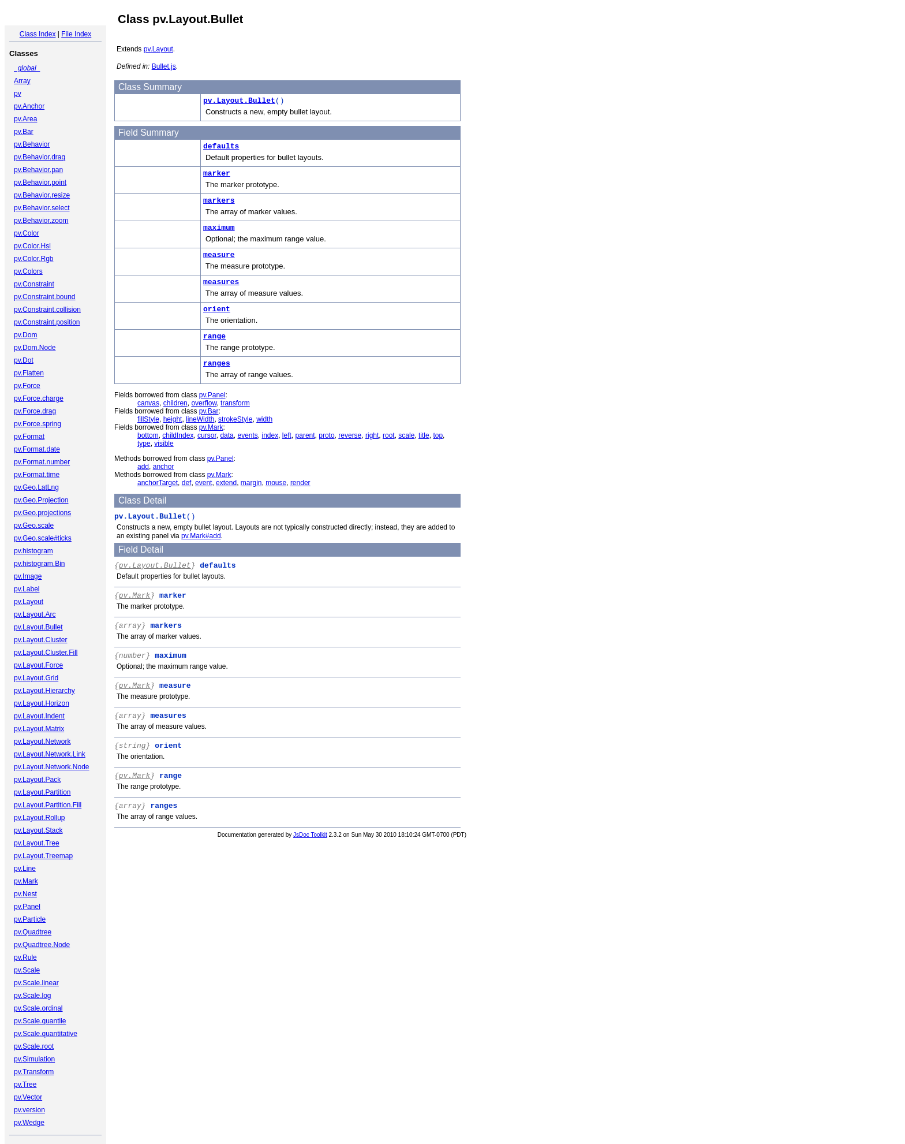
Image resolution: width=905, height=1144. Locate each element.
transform (235, 403)
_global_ (27, 68)
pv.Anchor (29, 106)
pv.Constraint (34, 284)
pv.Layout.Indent (39, 716)
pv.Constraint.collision (47, 309)
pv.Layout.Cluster (41, 640)
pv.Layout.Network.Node (51, 767)
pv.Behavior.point (40, 182)
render (300, 483)
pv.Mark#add (200, 536)
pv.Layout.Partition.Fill (47, 805)
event (203, 483)
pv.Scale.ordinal (38, 1008)
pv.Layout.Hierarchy (44, 691)
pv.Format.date (37, 449)
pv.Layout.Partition (42, 792)
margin (251, 483)
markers (219, 200)
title (423, 435)
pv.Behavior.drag (39, 157)
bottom (148, 435)
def (187, 483)
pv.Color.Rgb (33, 259)
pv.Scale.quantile (40, 1021)
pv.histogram (33, 551)
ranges (216, 363)
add (143, 467)
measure (219, 255)
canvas (148, 403)
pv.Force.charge (38, 398)
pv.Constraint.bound (45, 297)
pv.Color (26, 233)
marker (216, 173)
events (247, 435)
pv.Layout (28, 602)
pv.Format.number (42, 462)
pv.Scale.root (34, 1046)
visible (163, 443)
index (270, 435)
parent (305, 435)
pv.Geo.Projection (41, 500)
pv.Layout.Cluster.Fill (46, 653)
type (144, 443)
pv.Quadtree (32, 932)
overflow (203, 403)
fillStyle (148, 419)
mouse (275, 483)
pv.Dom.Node (34, 348)
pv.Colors (28, 271)
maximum (219, 227)
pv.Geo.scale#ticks (43, 538)
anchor (163, 467)
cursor (206, 435)
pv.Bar (23, 132)
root (389, 435)
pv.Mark (26, 881)
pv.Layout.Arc (34, 614)
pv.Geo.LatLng (36, 487)
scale (406, 435)
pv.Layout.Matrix (39, 729)
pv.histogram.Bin (39, 564)
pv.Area (25, 119)
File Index (76, 34)
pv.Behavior (32, 144)
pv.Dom (25, 335)
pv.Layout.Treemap (43, 856)
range (214, 336)
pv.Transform (34, 1072)
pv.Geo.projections (42, 513)
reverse (349, 435)
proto (326, 435)
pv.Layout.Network (42, 741)
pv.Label (26, 589)
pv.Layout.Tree (36, 843)
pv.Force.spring (37, 424)
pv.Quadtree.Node (42, 945)
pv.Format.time (36, 475)
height (172, 419)
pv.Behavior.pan (38, 170)
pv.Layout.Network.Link (49, 754)
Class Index (38, 34)
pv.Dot (23, 360)
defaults (221, 146)
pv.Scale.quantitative (45, 1034)
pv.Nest (25, 894)
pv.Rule (25, 957)
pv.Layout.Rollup (39, 818)
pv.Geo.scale (34, 525)
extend (226, 483)
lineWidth (200, 419)
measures (221, 282)
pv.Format (29, 437)
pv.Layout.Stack (38, 830)
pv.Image (28, 576)
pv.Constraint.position (47, 322)
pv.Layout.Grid (36, 678)
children (175, 403)
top (438, 435)
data (226, 435)
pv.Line (25, 868)
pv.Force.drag (35, 411)
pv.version (29, 1110)
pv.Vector (28, 1097)
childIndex (177, 435)
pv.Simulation (34, 1059)
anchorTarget (157, 483)
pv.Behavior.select (42, 208)
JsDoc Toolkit (310, 835)
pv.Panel (27, 907)
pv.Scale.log (32, 996)
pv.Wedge (29, 1123)
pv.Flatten (29, 373)
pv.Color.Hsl (32, 246)
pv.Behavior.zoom (41, 221)
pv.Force (27, 386)
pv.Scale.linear (36, 983)
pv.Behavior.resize (42, 195)
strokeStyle (235, 419)
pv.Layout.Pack (37, 780)
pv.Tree (25, 1084)
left (286, 435)
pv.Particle (30, 919)
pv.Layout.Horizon (41, 703)
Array (22, 81)
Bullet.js (164, 66)
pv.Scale (27, 970)
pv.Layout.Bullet (38, 627)
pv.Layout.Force (38, 665)
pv (17, 94)
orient (216, 309)
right (372, 435)
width (264, 419)
